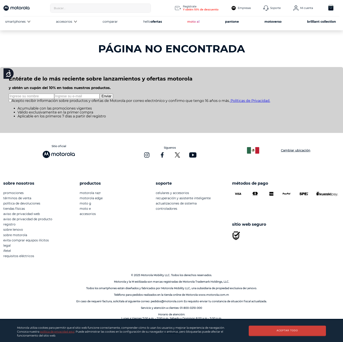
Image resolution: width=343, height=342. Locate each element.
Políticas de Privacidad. (250, 101)
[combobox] (100, 8)
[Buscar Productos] (146, 8)
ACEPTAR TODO (287, 330)
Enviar (106, 96)
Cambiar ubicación (295, 150)
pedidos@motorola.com (167, 301)
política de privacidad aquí (57, 331)
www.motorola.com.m (213, 294)
